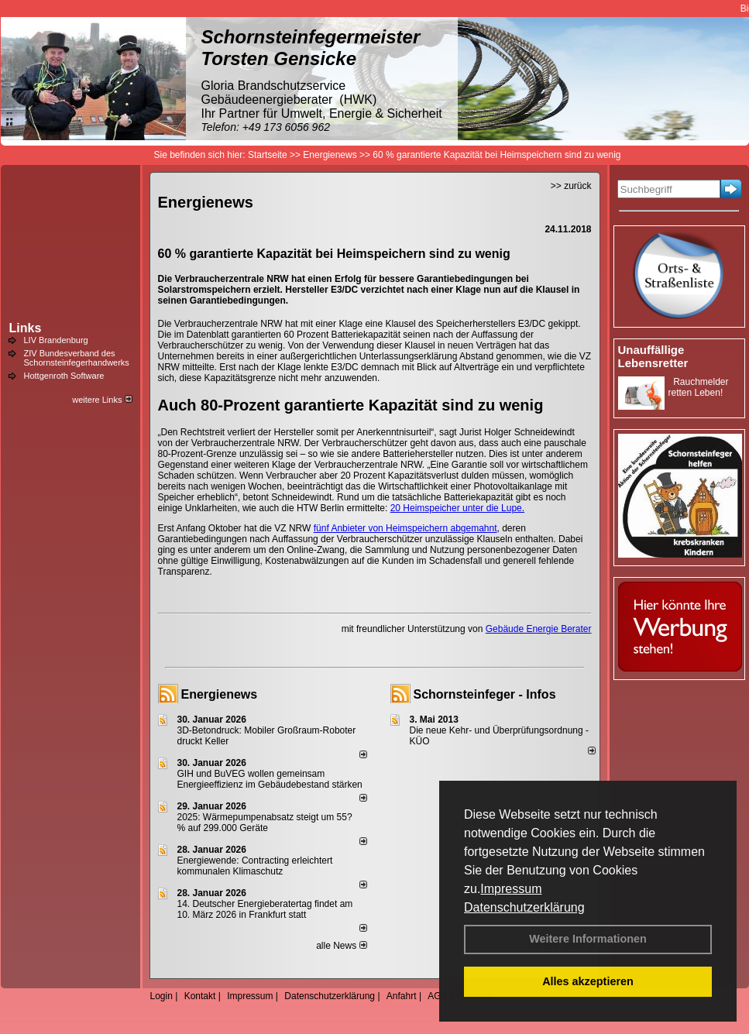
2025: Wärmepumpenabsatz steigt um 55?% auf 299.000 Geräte (264, 822)
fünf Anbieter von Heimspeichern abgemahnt (405, 528)
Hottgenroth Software (64, 375)
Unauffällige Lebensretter (653, 356)
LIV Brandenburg (56, 340)
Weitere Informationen (588, 939)
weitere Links (102, 399)
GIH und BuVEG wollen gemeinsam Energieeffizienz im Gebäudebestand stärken (269, 779)
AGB (437, 996)
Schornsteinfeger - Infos (485, 694)
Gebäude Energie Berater (539, 628)
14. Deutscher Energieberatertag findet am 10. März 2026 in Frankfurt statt (265, 909)
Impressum (510, 888)
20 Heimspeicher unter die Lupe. (457, 508)
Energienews (219, 694)
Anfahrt (402, 996)
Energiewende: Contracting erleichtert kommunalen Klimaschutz (255, 866)
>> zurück (571, 185)
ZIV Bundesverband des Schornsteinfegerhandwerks (76, 358)
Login (161, 996)
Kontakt (200, 996)
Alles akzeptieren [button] (588, 981)
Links (25, 328)
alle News (341, 945)
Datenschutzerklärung (524, 907)
